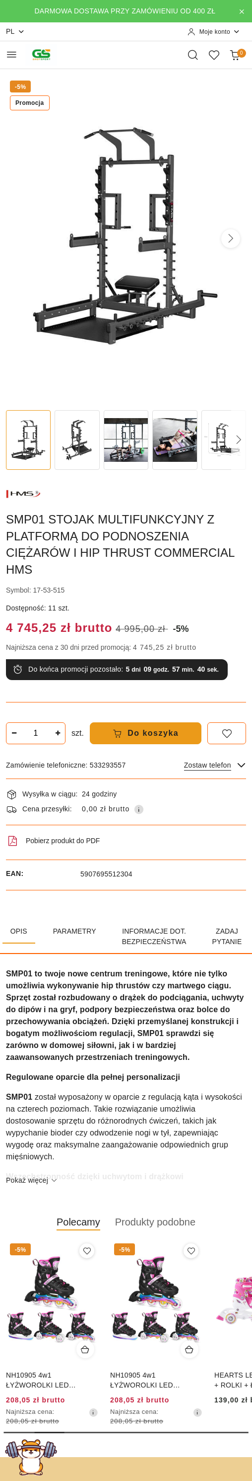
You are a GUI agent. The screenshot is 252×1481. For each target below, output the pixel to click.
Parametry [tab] (74, 931)
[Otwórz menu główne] (11, 54)
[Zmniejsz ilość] (13, 733)
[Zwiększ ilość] (57, 733)
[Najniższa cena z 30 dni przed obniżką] (93, 1412)
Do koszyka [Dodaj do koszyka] (146, 733)
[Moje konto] (214, 31)
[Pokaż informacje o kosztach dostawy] (138, 809)
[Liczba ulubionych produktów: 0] (213, 54)
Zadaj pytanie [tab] (227, 936)
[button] (231, 239)
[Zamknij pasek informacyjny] (241, 11)
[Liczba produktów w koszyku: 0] (234, 54)
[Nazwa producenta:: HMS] (23, 493)
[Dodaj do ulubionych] (226, 733)
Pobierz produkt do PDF (53, 841)
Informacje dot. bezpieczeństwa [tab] (154, 936)
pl (15, 31)
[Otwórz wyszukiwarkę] (193, 54)
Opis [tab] (18, 931)
